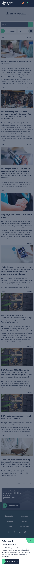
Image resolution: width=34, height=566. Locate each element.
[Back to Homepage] (8, 3)
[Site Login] (23, 3)
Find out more (9, 561)
